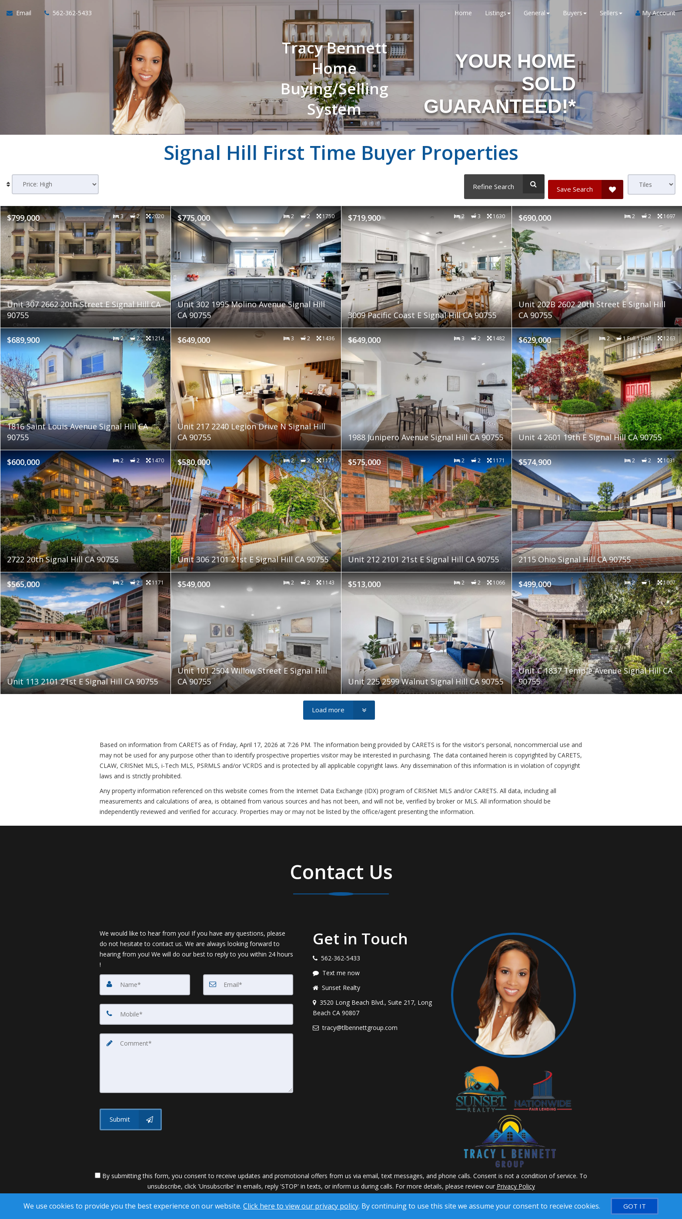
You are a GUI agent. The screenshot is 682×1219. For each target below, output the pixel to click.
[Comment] (196, 1057)
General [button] (537, 17)
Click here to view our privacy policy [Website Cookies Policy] (300, 1206)
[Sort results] (55, 184)
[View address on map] (375, 1005)
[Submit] (131, 1111)
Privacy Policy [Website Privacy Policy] (516, 1184)
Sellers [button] (611, 17)
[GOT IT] (635, 1206)
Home (463, 17)
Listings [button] (498, 17)
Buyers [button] (575, 17)
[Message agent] (375, 971)
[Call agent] (65, 17)
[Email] (248, 982)
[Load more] (339, 707)
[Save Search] (585, 183)
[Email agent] (375, 1025)
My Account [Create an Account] (655, 17)
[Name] (145, 982)
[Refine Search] (501, 183)
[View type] (651, 184)
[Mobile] (196, 1011)
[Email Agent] (22, 17)
